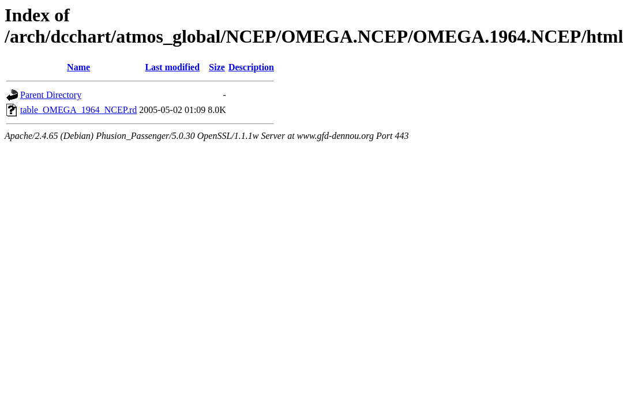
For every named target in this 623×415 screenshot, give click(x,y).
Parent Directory (50, 95)
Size (217, 67)
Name (78, 67)
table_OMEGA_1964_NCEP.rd (78, 110)
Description (251, 67)
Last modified (172, 67)
